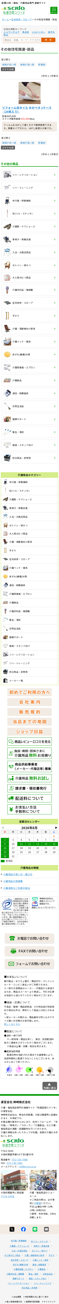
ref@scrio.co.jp (27, 1166)
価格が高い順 (27, 64)
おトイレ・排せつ (40, 1251)
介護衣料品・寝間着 (15, 1274)
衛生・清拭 (33, 1274)
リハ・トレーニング (42, 1283)
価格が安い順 (9, 64)
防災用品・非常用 (29, 1288)
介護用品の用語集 (13, 881)
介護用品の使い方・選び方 (18, 874)
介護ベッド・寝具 (40, 1260)
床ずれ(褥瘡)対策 (20, 1264)
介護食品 (41, 1269)
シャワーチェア (12, 32)
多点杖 (25, 32)
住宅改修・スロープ (21, 19)
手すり (52, 1255)
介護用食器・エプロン (23, 1269)
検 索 (48, 39)
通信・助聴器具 (39, 1264)
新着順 (41, 64)
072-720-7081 (14, 1163)
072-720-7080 (20, 1159)
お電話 (37, 1203)
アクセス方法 (7, 1196)
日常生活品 (48, 1274)
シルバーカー (38, 32)
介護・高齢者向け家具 (34, 1255)
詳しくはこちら (12, 1024)
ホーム (5, 19)
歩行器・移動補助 (19, 1241)
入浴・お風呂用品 (19, 1251)
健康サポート (18, 1278)
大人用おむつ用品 (12, 1255)
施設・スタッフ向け (38, 1278)
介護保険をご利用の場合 (16, 888)
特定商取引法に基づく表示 (37, 1296)
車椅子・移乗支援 (41, 1246)
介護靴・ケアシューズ (19, 1246)
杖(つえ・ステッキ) (39, 1241)
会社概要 (17, 1296)
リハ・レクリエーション (18, 1283)
